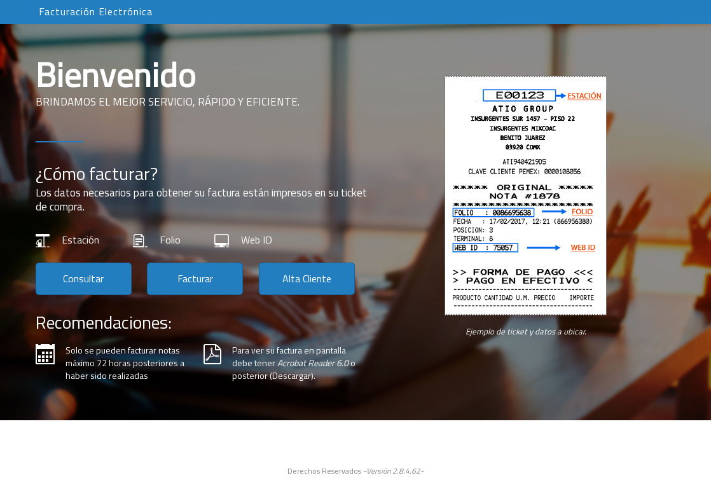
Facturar (195, 278)
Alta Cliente (306, 278)
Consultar (83, 278)
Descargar (291, 375)
